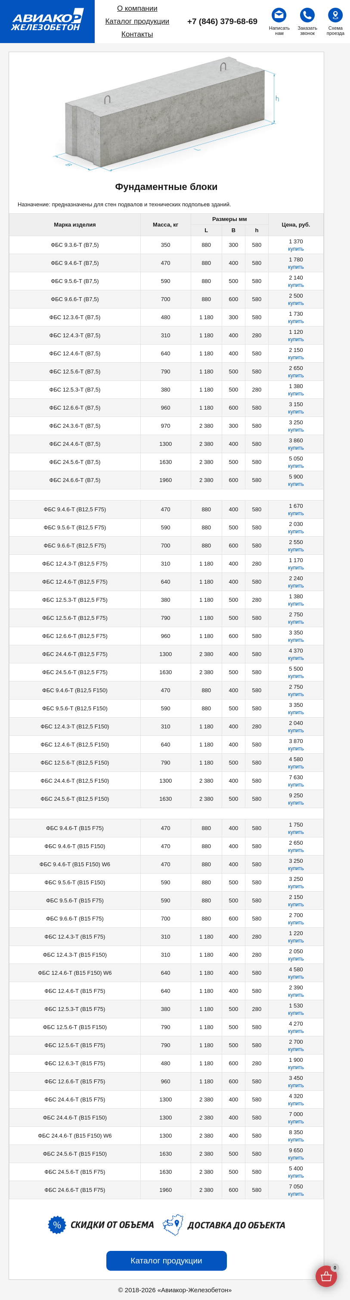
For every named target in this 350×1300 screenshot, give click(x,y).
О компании (137, 8)
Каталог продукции (137, 21)
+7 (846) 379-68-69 (222, 21)
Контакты (137, 34)
